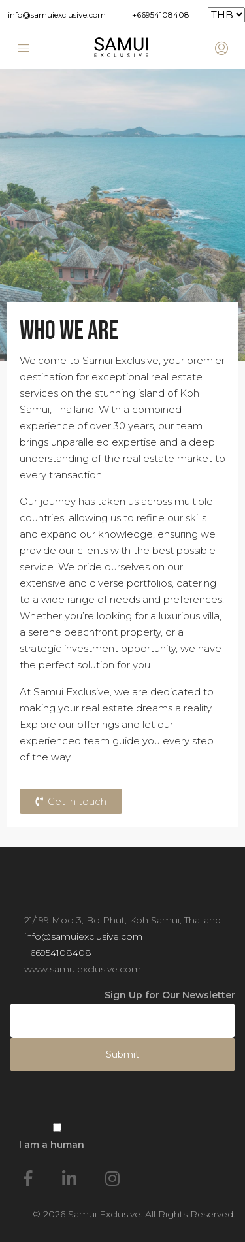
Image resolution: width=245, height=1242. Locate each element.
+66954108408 (160, 15)
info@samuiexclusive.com (57, 15)
